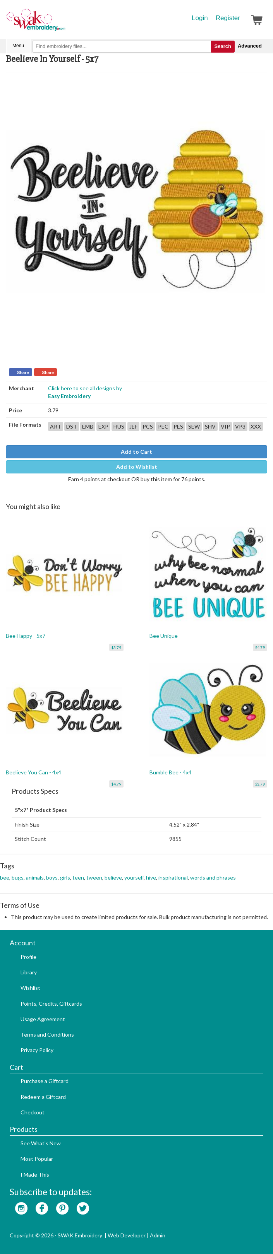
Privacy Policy (37, 1050)
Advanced (250, 46)
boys (52, 877)
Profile (28, 956)
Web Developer (127, 1235)
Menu (18, 45)
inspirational (173, 877)
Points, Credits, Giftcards (51, 1003)
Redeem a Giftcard (43, 1096)
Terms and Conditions (47, 1034)
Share (23, 372)
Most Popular (37, 1158)
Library (29, 972)
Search (223, 46)
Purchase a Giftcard (45, 1081)
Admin (157, 1235)
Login (200, 18)
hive (151, 877)
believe (113, 877)
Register (228, 18)
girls (65, 877)
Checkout (33, 1112)
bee (4, 877)
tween (94, 877)
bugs (18, 877)
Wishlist (30, 987)
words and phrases (213, 877)
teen (78, 877)
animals (35, 877)
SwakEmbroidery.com (64, 23)
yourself (134, 877)
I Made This (35, 1174)
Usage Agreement (43, 1019)
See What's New (41, 1143)
